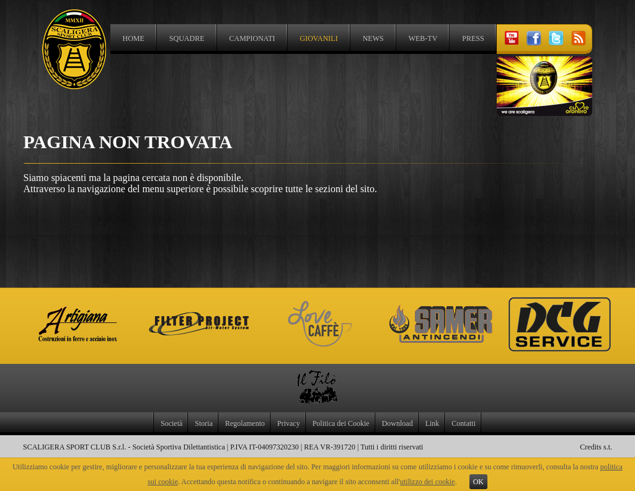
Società (171, 423)
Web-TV (423, 38)
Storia (204, 423)
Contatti (463, 423)
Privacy (288, 423)
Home (133, 38)
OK (478, 481)
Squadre (187, 38)
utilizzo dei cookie (427, 481)
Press (473, 38)
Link (432, 423)
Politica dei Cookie (341, 423)
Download (397, 423)
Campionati (252, 38)
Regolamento (245, 423)
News (373, 38)
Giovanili (319, 38)
